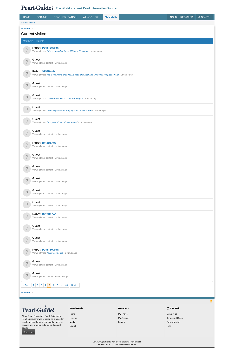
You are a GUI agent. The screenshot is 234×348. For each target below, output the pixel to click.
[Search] (204, 17)
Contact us (172, 314)
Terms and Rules (175, 318)
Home (26, 17)
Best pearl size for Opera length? (62, 122)
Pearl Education (65, 17)
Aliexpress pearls (55, 253)
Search (73, 326)
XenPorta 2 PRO (104, 344)
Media (72, 322)
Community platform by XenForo (117, 342)
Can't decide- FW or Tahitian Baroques (65, 98)
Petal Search (50, 47)
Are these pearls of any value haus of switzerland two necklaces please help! (83, 75)
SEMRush (48, 71)
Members (111, 16)
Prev (27, 285)
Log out (121, 322)
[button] (33, 17)
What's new (90, 17)
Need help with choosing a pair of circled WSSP (69, 110)
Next (73, 285)
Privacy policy (173, 322)
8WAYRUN (131, 344)
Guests (40, 41)
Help (169, 326)
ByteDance (49, 142)
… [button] (61, 285)
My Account (123, 318)
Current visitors (28, 22)
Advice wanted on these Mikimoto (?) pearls (67, 51)
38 (66, 285)
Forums (42, 17)
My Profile (123, 314)
